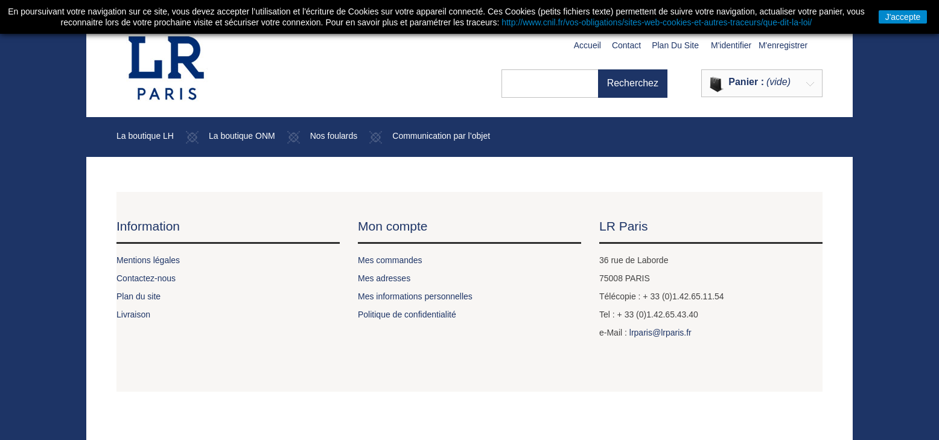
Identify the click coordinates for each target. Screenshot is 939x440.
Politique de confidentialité (407, 314)
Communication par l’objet (441, 136)
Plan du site (138, 296)
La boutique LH (145, 136)
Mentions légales (148, 260)
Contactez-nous (146, 278)
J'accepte (903, 17)
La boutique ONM (242, 136)
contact (626, 45)
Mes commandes (390, 260)
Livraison (133, 314)
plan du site (675, 45)
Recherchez (632, 83)
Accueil (587, 45)
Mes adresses (384, 278)
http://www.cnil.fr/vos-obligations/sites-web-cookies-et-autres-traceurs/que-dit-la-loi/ (656, 22)
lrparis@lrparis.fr (660, 332)
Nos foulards (334, 136)
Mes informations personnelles (415, 296)
